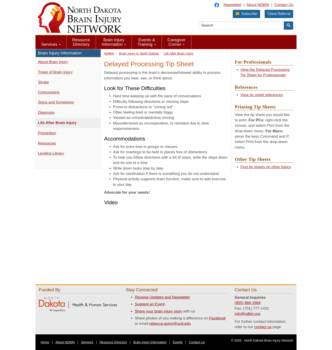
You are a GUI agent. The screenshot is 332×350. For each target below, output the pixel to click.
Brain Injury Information (114, 42)
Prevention (47, 133)
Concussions (49, 92)
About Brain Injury (53, 62)
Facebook (217, 318)
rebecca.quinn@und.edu (170, 323)
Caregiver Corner (177, 42)
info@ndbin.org (248, 314)
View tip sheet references (262, 95)
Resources (47, 143)
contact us (263, 327)
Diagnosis (46, 112)
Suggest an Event (150, 304)
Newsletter (232, 5)
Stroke (43, 82)
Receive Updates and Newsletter (162, 297)
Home (45, 342)
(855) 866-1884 (248, 303)
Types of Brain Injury (55, 72)
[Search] (288, 25)
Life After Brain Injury (65, 122)
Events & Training (147, 42)
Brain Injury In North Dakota (139, 53)
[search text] (241, 25)
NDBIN (109, 53)
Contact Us (283, 5)
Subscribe (246, 14)
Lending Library (51, 153)
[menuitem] (50, 42)
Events (178, 342)
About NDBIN (258, 5)
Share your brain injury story (158, 311)
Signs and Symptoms (56, 102)
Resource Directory (81, 42)
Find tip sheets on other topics (266, 167)
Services (51, 44)
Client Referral (279, 14)
